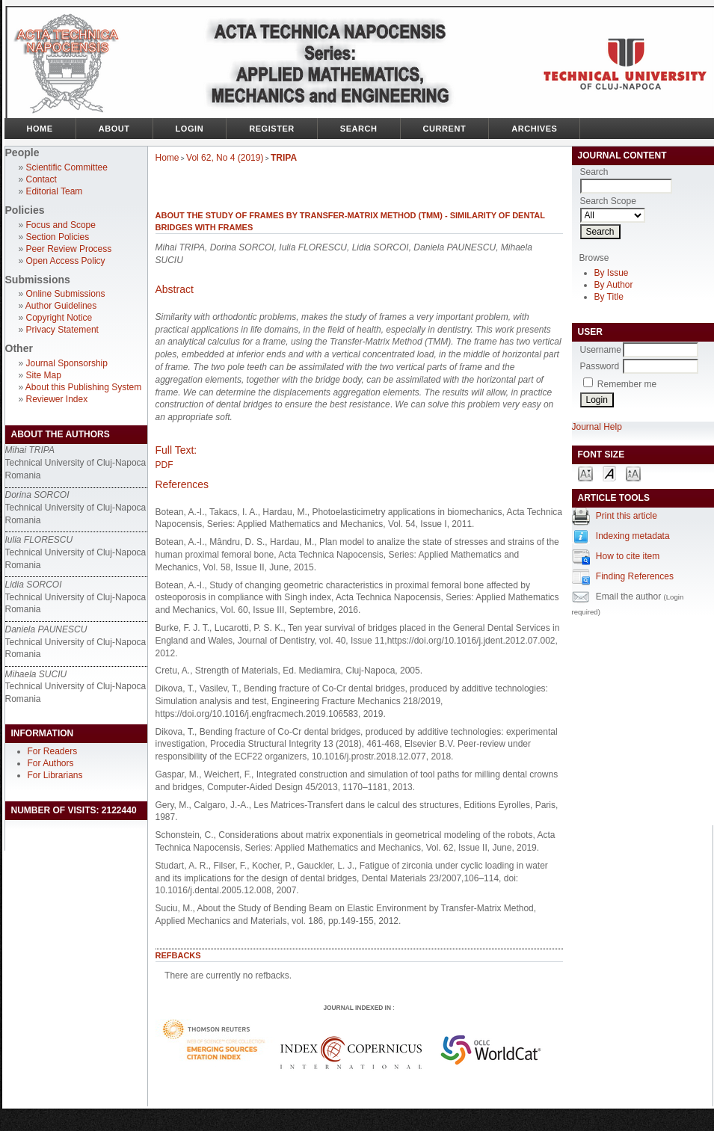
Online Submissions (65, 294)
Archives (534, 128)
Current (445, 128)
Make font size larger (633, 472)
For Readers (53, 751)
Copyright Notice (59, 317)
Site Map (43, 375)
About (114, 128)
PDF (164, 465)
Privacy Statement (62, 329)
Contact (41, 179)
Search (359, 128)
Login (190, 128)
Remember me (626, 384)
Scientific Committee (67, 167)
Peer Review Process (69, 249)
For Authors (51, 763)
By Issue (611, 273)
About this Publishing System (83, 387)
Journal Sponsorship (67, 363)
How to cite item (627, 556)
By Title (609, 297)
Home (40, 128)
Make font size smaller (585, 472)
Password (600, 366)
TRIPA (284, 157)
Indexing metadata (633, 536)
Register (272, 128)
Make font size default (609, 472)
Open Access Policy (65, 261)
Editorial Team (54, 191)
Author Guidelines (60, 306)
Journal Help (597, 427)
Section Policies (58, 237)
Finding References (635, 576)
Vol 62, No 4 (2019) (224, 157)
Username (600, 350)
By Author (613, 285)
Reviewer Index (57, 399)
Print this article (626, 516)
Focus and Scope (61, 225)
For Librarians (55, 775)
